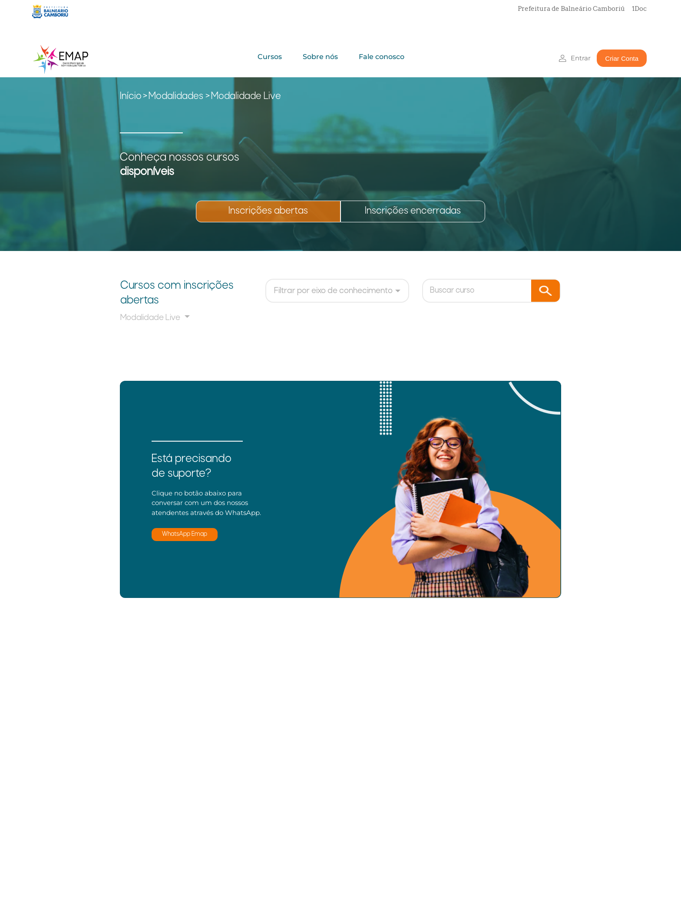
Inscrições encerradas (413, 211)
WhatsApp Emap (184, 534)
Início (131, 97)
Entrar (581, 58)
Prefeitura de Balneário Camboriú (571, 8)
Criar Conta (621, 58)
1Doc (639, 8)
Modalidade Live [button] (151, 318)
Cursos (270, 57)
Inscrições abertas (268, 211)
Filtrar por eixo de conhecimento (333, 291)
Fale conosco (381, 57)
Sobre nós (320, 57)
